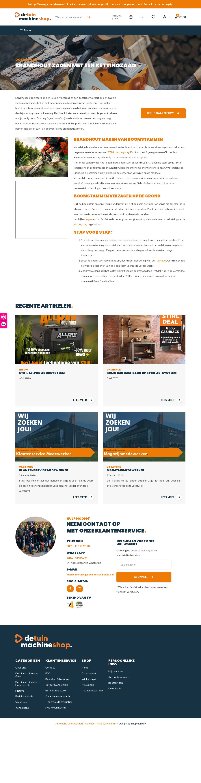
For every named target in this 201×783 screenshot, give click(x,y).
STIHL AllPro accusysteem (42, 371)
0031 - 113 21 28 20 (78, 546)
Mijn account (115, 671)
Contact (50, 667)
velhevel (161, 260)
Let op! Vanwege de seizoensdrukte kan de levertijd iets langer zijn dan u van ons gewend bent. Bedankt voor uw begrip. (100, 4)
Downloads (114, 688)
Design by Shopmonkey (132, 723)
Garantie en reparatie (57, 696)
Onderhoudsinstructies (58, 701)
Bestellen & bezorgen (57, 679)
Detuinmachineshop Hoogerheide (26, 683)
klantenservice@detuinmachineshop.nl (90, 574)
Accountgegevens (119, 677)
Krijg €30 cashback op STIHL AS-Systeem (141, 371)
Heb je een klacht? (55, 707)
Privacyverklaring (106, 723)
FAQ (48, 673)
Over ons (20, 667)
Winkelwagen (89, 679)
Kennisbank (22, 707)
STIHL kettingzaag (118, 152)
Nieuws (19, 690)
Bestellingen (115, 682)
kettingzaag (80, 224)
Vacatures (21, 702)
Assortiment (89, 673)
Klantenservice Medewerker (43, 468)
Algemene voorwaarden (69, 723)
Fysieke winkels (24, 696)
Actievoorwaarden (92, 690)
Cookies (89, 723)
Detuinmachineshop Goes (26, 675)
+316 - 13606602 (77, 557)
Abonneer (144, 577)
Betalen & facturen (56, 690)
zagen (89, 219)
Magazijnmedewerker (125, 468)
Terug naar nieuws (163, 113)
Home (85, 667)
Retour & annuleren (56, 684)
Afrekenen (88, 684)
